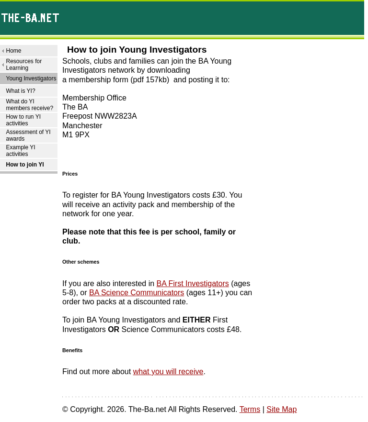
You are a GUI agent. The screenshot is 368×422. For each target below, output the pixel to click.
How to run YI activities (23, 120)
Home (13, 50)
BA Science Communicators (136, 293)
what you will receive (168, 371)
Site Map (281, 409)
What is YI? (20, 91)
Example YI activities (20, 150)
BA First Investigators (193, 283)
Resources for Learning (24, 64)
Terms (250, 409)
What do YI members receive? (29, 104)
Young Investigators (31, 78)
